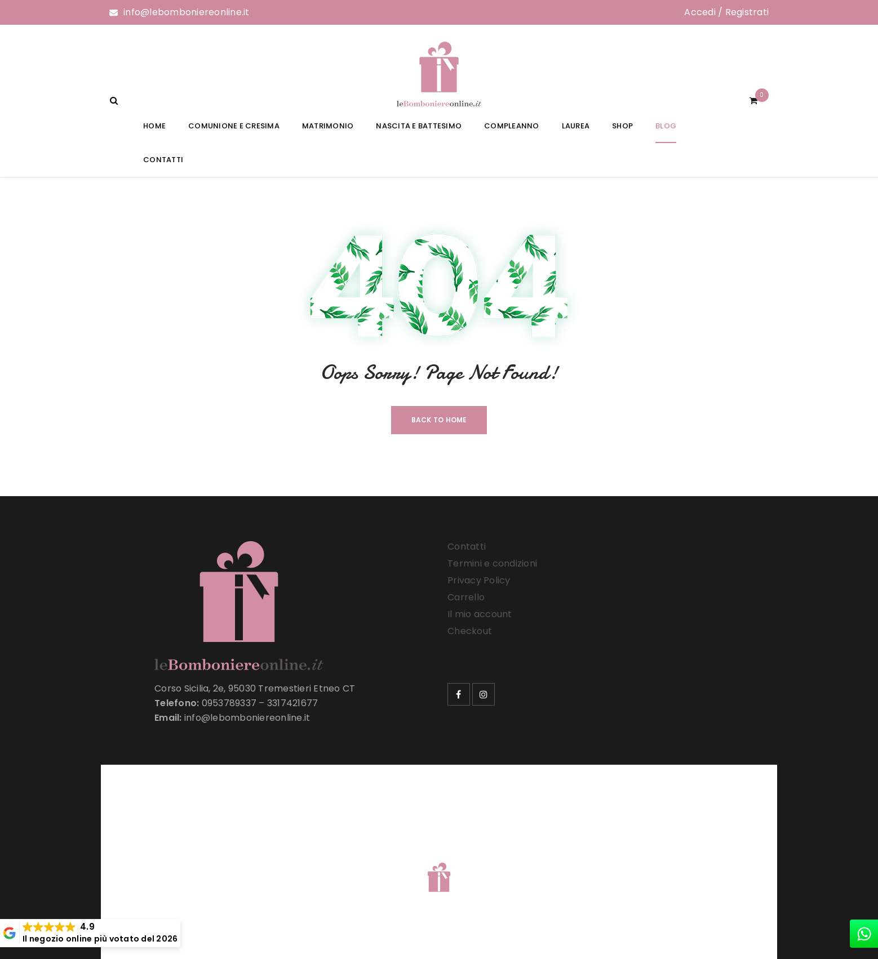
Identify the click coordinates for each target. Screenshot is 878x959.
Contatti (466, 546)
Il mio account (479, 614)
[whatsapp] (864, 934)
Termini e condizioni (492, 563)
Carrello (466, 597)
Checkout (469, 631)
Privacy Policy (479, 580)
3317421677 (292, 703)
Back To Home (439, 420)
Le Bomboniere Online (292, 863)
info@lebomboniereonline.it (186, 12)
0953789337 (229, 703)
